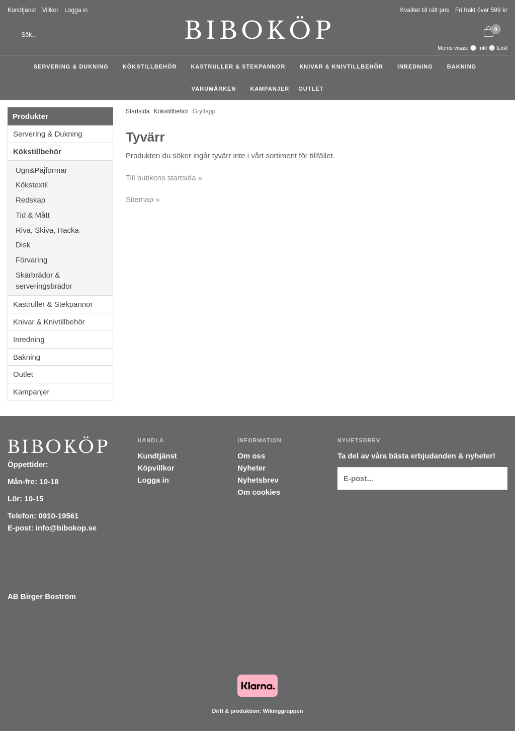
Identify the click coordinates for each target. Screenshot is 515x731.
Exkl (502, 48)
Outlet (310, 89)
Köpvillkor (155, 467)
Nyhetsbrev (258, 480)
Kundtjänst (22, 10)
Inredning (417, 66)
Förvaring (64, 259)
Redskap (64, 199)
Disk (64, 244)
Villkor (50, 10)
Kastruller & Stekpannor (241, 66)
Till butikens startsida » (164, 177)
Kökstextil (64, 184)
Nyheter (251, 467)
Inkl (482, 48)
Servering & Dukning (74, 66)
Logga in (76, 10)
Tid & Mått (64, 215)
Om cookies (258, 492)
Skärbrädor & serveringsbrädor (64, 280)
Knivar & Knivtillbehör (343, 66)
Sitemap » (143, 199)
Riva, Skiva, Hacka (64, 230)
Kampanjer (269, 89)
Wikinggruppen (283, 711)
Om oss (251, 455)
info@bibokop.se (66, 527)
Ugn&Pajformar (64, 170)
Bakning (464, 66)
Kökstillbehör (152, 66)
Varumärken (216, 89)
